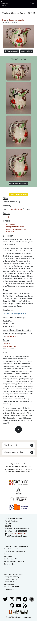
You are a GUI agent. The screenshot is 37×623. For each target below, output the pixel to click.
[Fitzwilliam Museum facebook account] (18, 599)
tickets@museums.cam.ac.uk (17, 533)
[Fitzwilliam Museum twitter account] (5, 599)
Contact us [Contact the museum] (8, 554)
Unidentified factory (16, 209)
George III (6, 344)
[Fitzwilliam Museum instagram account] (12, 599)
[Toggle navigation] (33, 4)
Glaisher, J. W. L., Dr (12, 336)
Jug (7, 217)
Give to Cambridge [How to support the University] (10, 579)
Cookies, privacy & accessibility (15, 551)
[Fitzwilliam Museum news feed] (25, 605)
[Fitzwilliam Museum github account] (12, 605)
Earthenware (10, 224)
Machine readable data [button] (13, 452)
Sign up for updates (18, 463)
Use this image (26, 51)
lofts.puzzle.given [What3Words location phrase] (20, 536)
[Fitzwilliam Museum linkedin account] (25, 599)
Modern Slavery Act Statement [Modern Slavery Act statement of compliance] (14, 561)
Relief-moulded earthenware (16, 229)
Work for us (8, 556)
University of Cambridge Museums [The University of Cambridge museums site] (16, 546)
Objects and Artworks (16, 20)
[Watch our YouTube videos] (18, 605)
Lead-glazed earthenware (15, 227)
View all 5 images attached (18, 183)
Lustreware (10, 232)
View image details (11, 51)
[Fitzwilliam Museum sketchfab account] (32, 599)
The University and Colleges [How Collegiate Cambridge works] (13, 574)
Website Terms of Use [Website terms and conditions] (11, 549)
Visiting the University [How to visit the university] (11, 577)
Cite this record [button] (10, 445)
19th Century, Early (9, 346)
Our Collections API (10, 559)
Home (4, 20)
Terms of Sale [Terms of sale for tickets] (9, 564)
